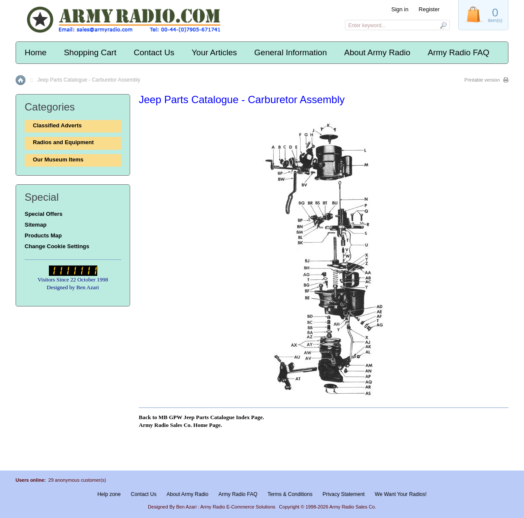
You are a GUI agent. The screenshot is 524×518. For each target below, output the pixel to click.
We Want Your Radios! (401, 494)
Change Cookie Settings (57, 246)
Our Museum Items (58, 159)
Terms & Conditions (290, 494)
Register (429, 9)
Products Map (43, 235)
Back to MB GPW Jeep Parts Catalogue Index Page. (201, 417)
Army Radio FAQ (458, 52)
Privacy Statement (343, 494)
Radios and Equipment (63, 142)
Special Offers (43, 214)
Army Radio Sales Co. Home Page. (180, 425)
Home (36, 52)
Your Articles (214, 52)
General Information (290, 52)
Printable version (482, 79)
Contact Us (154, 52)
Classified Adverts (57, 125)
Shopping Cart (90, 52)
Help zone (109, 494)
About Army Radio (377, 52)
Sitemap (36, 224)
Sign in (400, 9)
